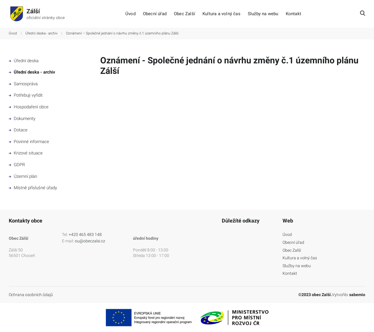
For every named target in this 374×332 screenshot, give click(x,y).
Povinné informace (29, 141)
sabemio (357, 294)
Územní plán (23, 176)
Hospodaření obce (29, 106)
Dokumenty (22, 118)
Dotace (18, 130)
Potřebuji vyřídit (26, 95)
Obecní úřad (155, 14)
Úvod (130, 14)
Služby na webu (263, 14)
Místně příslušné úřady (33, 187)
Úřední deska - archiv (41, 33)
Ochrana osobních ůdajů (31, 294)
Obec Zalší (184, 14)
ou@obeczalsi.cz (90, 241)
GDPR (17, 164)
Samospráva (23, 83)
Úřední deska (24, 60)
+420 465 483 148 (85, 234)
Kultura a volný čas (221, 14)
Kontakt (293, 14)
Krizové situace (26, 153)
